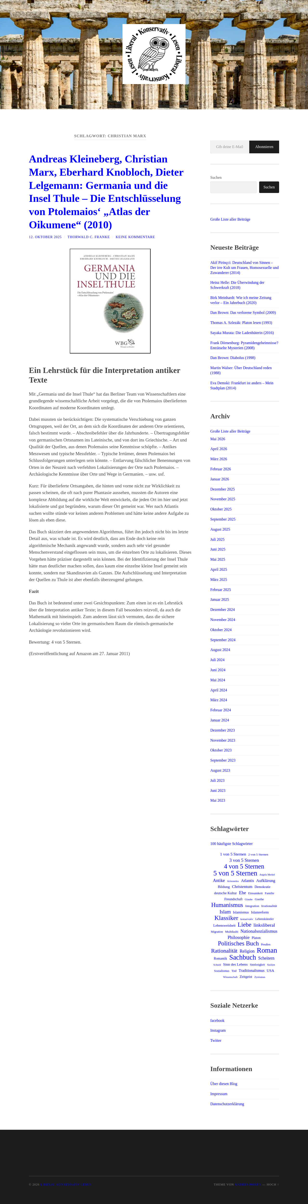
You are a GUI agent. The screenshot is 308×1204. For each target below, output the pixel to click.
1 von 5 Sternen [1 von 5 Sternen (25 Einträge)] (233, 854)
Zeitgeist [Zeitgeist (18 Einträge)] (246, 977)
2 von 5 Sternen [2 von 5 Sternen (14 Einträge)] (258, 854)
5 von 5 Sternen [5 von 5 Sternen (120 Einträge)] (235, 873)
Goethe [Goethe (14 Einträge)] (259, 899)
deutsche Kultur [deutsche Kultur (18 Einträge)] (225, 893)
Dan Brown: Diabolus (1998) (232, 358)
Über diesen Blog (223, 1084)
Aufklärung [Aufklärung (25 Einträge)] (265, 880)
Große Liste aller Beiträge (230, 219)
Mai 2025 (217, 559)
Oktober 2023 (220, 750)
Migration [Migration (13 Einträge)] (217, 931)
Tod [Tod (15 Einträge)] (234, 971)
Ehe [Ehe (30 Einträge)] (242, 892)
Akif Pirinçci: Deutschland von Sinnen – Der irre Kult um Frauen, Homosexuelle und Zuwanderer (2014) (244, 268)
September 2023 (222, 760)
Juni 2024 (217, 670)
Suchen (216, 177)
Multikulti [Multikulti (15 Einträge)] (231, 931)
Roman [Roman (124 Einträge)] (267, 950)
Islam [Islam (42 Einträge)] (225, 912)
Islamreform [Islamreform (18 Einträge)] (260, 912)
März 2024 (218, 700)
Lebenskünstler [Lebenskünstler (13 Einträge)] (264, 919)
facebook (217, 1020)
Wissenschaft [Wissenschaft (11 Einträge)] (230, 976)
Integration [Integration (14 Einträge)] (252, 906)
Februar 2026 (220, 469)
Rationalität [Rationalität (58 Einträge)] (224, 951)
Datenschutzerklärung (227, 1104)
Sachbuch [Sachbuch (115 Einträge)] (242, 957)
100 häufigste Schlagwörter (231, 844)
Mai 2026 (217, 439)
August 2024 (220, 650)
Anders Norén (248, 1184)
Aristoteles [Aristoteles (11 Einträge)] (233, 881)
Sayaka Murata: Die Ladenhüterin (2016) (242, 333)
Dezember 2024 (222, 610)
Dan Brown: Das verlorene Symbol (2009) (243, 312)
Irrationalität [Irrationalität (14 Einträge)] (269, 906)
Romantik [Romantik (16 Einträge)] (220, 958)
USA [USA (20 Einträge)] (270, 970)
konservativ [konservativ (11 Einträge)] (246, 919)
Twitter (215, 1040)
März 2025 (218, 579)
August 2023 (220, 770)
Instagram (218, 1030)
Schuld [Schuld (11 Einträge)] (217, 964)
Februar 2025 (220, 590)
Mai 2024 (217, 680)
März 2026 (218, 459)
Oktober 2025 (220, 509)
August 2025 (220, 529)
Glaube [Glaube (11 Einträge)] (249, 899)
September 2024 (222, 640)
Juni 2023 (217, 790)
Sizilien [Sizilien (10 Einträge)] (271, 964)
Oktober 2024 (220, 630)
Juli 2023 (217, 780)
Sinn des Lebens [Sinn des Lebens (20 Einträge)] (235, 964)
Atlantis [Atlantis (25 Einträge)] (247, 880)
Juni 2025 (217, 549)
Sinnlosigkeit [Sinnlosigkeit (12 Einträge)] (257, 964)
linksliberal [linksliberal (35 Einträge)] (264, 925)
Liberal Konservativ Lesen (66, 1184)
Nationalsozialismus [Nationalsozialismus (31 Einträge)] (258, 931)
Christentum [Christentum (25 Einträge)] (242, 886)
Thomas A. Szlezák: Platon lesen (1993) (241, 323)
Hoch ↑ (273, 1184)
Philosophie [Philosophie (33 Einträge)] (239, 937)
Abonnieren (264, 147)
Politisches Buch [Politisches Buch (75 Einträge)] (238, 943)
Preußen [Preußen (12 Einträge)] (265, 944)
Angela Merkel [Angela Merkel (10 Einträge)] (267, 874)
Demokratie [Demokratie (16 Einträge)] (262, 887)
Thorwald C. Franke (89, 236)
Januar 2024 (219, 720)
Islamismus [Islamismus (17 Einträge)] (241, 912)
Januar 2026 (219, 479)
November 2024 (222, 620)
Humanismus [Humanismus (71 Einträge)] (227, 905)
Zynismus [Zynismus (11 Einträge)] (259, 976)
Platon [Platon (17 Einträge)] (256, 938)
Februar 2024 (220, 710)
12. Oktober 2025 (45, 236)
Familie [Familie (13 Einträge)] (269, 893)
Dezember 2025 (222, 489)
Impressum (218, 1094)
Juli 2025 (217, 539)
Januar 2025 (219, 599)
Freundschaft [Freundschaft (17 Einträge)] (233, 899)
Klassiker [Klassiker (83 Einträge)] (226, 918)
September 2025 (222, 519)
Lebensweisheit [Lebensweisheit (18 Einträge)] (224, 925)
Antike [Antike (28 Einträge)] (219, 880)
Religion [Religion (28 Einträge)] (247, 951)
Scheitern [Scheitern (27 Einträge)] (266, 958)
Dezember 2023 (222, 730)
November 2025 (222, 499)
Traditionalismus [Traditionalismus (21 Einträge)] (251, 970)
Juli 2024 (217, 660)
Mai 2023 (217, 800)
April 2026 (218, 449)
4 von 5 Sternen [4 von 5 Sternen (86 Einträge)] (244, 866)
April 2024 (218, 690)
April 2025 (218, 569)
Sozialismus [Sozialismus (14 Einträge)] (221, 971)
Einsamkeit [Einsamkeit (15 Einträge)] (255, 893)
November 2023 (222, 740)
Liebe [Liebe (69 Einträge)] (244, 925)
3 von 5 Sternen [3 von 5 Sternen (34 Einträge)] (244, 860)
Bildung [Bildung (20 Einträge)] (224, 887)
